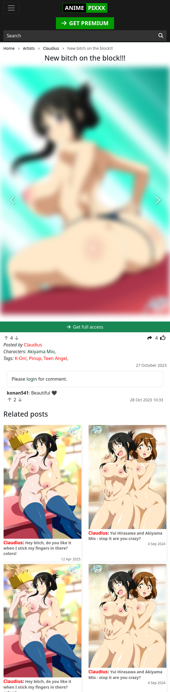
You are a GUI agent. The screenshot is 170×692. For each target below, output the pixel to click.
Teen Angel (55, 358)
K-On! (21, 358)
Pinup (35, 358)
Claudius (13, 542)
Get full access (85, 327)
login (32, 379)
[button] (12, 201)
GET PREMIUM (85, 23)
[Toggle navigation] (11, 8)
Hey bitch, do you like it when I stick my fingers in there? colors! (37, 548)
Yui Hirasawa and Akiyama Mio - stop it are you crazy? (125, 535)
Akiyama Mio (41, 351)
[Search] (161, 35)
